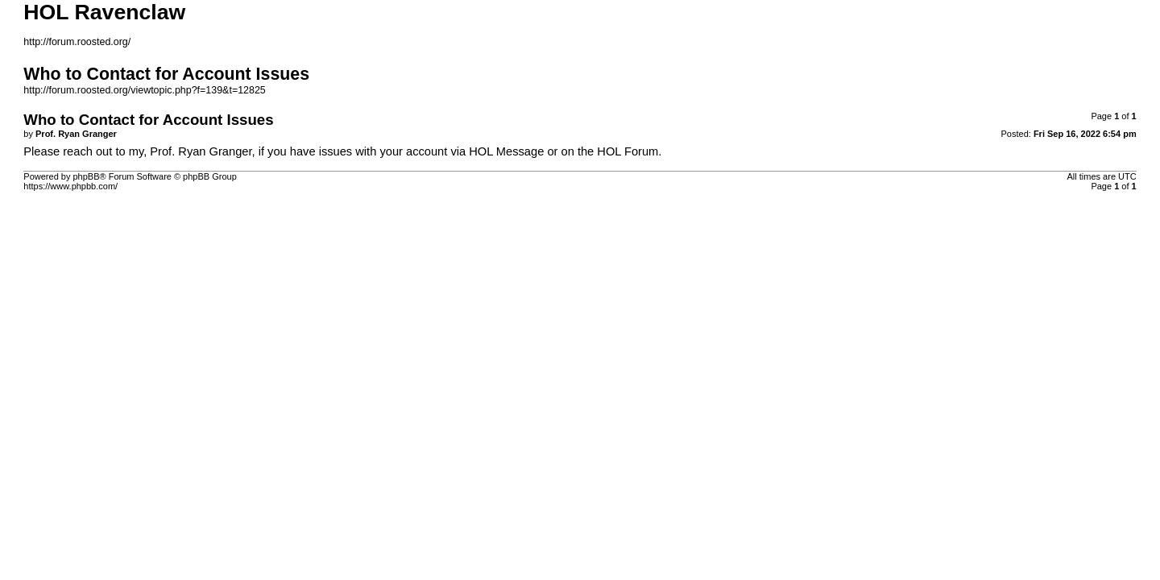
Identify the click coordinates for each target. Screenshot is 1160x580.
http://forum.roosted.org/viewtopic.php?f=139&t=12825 (144, 90)
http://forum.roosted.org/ (76, 42)
